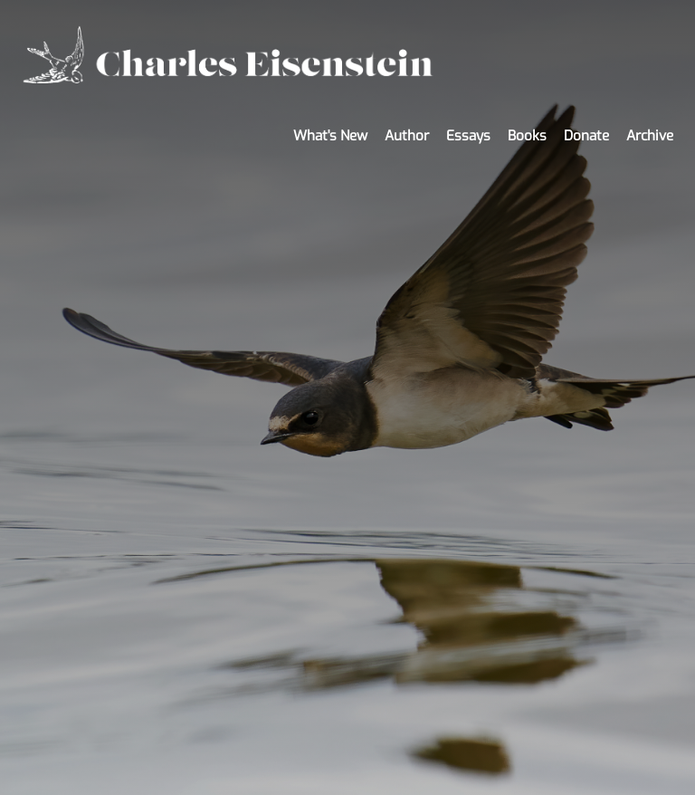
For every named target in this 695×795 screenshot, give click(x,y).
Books (527, 136)
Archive (649, 136)
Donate (586, 136)
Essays (468, 136)
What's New (330, 136)
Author (407, 136)
